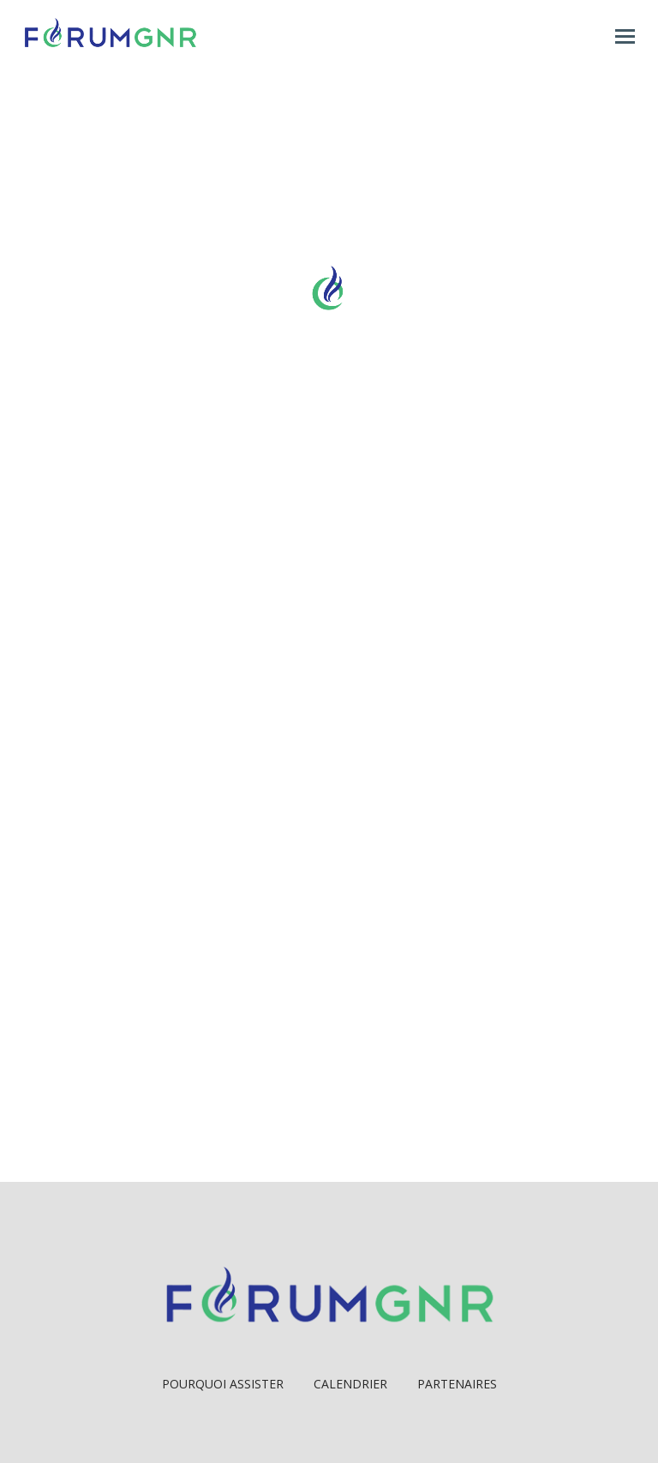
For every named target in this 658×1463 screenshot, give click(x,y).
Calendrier (350, 1384)
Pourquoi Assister (223, 1384)
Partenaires (457, 1384)
